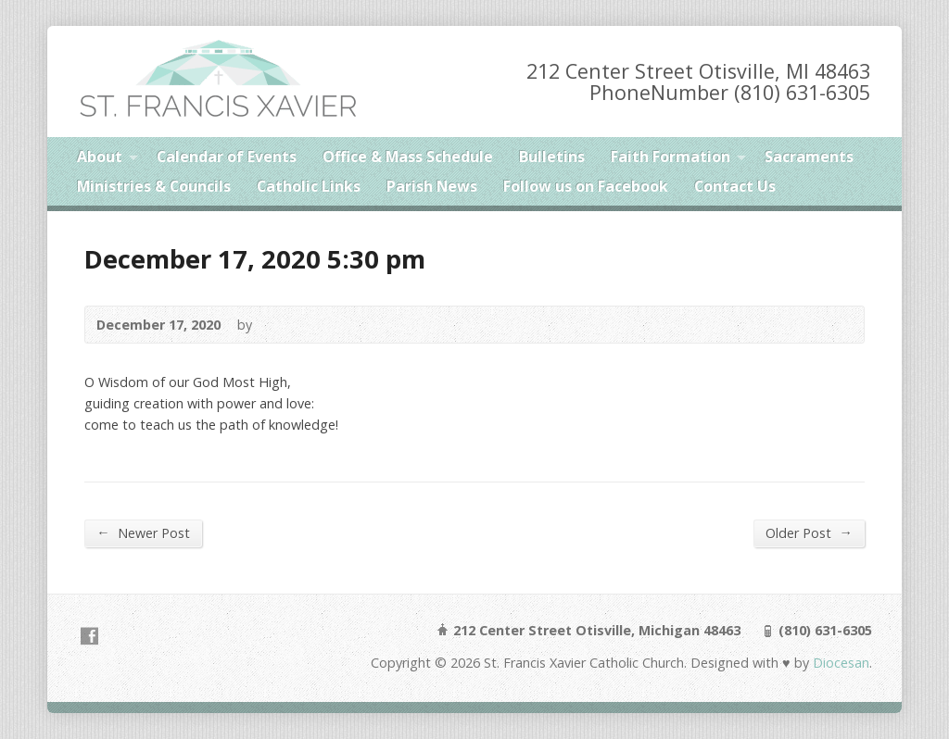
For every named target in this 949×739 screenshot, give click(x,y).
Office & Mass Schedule (408, 156)
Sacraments (809, 156)
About (99, 156)
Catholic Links (309, 186)
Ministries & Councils (154, 186)
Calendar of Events (227, 156)
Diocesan (839, 662)
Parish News (431, 186)
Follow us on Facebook (585, 186)
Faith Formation (670, 156)
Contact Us (735, 186)
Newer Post (142, 532)
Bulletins (552, 156)
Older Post (809, 532)
